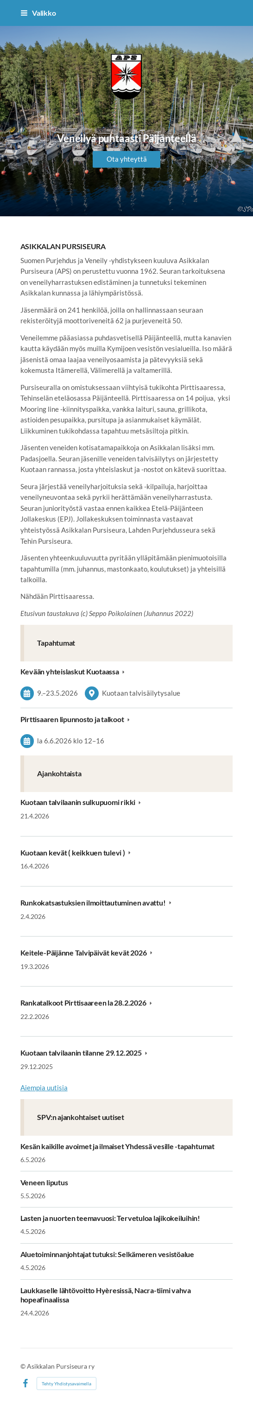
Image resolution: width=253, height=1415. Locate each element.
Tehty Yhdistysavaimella (66, 1383)
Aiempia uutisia (44, 1087)
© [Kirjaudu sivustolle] (23, 1366)
